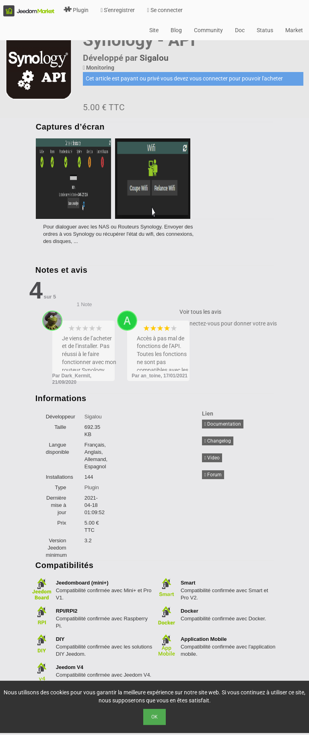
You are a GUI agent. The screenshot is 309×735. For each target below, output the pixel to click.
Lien (207, 413)
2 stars (78, 328)
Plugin (76, 10)
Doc (240, 30)
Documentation (222, 424)
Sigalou (154, 58)
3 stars (85, 328)
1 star (71, 328)
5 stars (99, 328)
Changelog (217, 441)
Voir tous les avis (200, 312)
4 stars (92, 328)
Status (265, 30)
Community (208, 30)
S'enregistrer (118, 10)
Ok (154, 717)
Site (154, 30)
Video (212, 458)
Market (294, 30)
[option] (75, 178)
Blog (176, 30)
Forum (213, 475)
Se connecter (164, 10)
